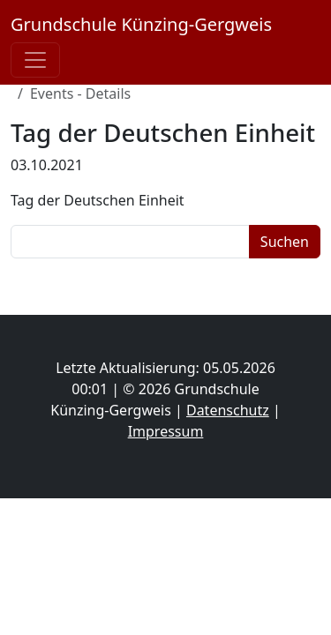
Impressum (166, 431)
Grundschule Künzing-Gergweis (141, 24)
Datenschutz (227, 410)
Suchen (284, 241)
